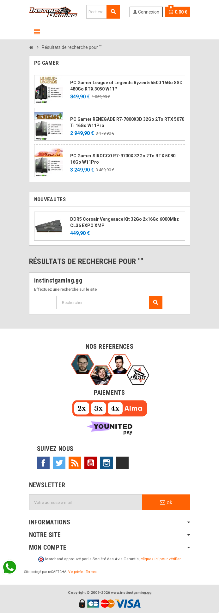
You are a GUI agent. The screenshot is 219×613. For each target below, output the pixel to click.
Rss (75, 463)
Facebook (43, 463)
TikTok (122, 463)
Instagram (106, 463)
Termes (91, 572)
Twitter (59, 463)
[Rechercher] (103, 12)
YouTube (90, 463)
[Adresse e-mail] (85, 502)
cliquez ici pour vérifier (160, 559)
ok (166, 502)
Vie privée (75, 572)
